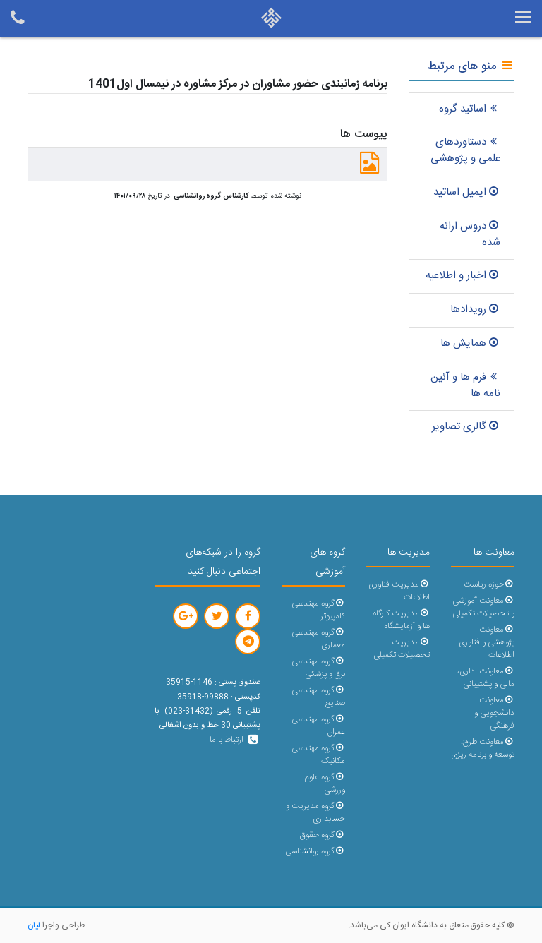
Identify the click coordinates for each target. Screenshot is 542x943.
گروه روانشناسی (315, 851)
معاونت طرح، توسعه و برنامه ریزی (482, 748)
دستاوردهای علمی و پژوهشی (465, 150)
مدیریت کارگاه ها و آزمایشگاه (401, 620)
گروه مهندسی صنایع (318, 697)
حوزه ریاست (489, 584)
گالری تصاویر (466, 427)
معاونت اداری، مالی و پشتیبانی (485, 678)
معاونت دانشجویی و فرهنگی (494, 713)
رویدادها (475, 309)
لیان (34, 925)
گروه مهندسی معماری (318, 639)
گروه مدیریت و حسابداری (315, 813)
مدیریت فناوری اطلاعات (399, 591)
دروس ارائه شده (470, 234)
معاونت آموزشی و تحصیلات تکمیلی (483, 607)
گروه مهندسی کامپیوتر (318, 610)
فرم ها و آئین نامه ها (465, 385)
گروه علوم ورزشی (324, 784)
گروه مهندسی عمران (318, 726)
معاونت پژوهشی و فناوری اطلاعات (486, 642)
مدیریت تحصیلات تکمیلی (401, 649)
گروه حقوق (322, 835)
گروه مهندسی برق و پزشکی (318, 668)
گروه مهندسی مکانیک (318, 755)
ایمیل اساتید (466, 192)
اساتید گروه (469, 109)
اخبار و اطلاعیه (463, 275)
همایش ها (470, 343)
